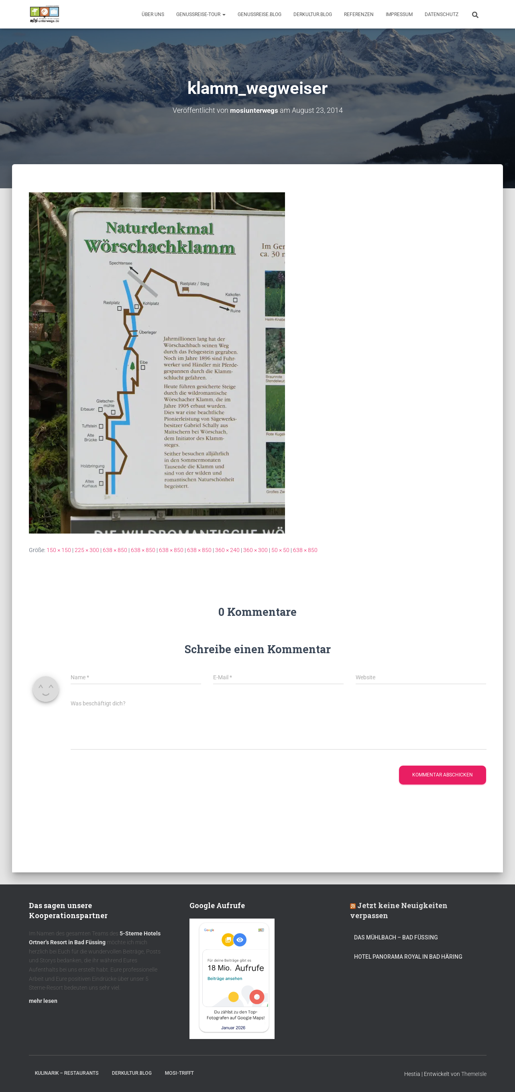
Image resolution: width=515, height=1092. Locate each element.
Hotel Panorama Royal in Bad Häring (408, 956)
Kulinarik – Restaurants (67, 1073)
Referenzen (359, 14)
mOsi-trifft (179, 1073)
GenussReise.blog (259, 14)
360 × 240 (227, 550)
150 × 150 (59, 550)
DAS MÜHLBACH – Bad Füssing (396, 937)
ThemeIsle (474, 1074)
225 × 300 (87, 550)
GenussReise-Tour (201, 14)
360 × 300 (255, 550)
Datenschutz (441, 14)
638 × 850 (115, 550)
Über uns (153, 14)
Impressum (399, 14)
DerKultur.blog (312, 14)
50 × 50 (280, 550)
